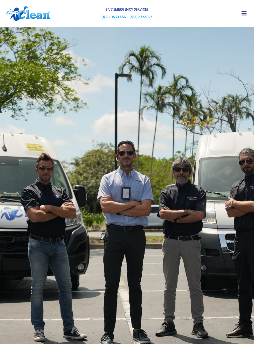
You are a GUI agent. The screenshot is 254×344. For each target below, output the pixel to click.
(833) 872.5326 (140, 17)
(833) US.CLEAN (114, 17)
